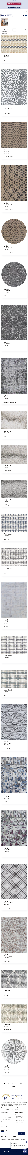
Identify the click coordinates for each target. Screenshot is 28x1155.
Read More (17, 1105)
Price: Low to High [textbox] (5, 29)
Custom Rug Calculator (5, 1119)
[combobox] (6, 30)
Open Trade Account (16, 7)
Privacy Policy (5, 1109)
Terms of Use (14, 1109)
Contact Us (3, 1124)
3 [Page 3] (12, 1084)
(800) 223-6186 (21, 1120)
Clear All (2, 34)
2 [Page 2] (8, 1084)
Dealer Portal (10, 7)
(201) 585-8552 (20, 1122)
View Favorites (4, 1126)
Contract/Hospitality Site (14, 3)
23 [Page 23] (21, 1084)
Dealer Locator (3, 1115)
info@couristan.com (19, 1125)
